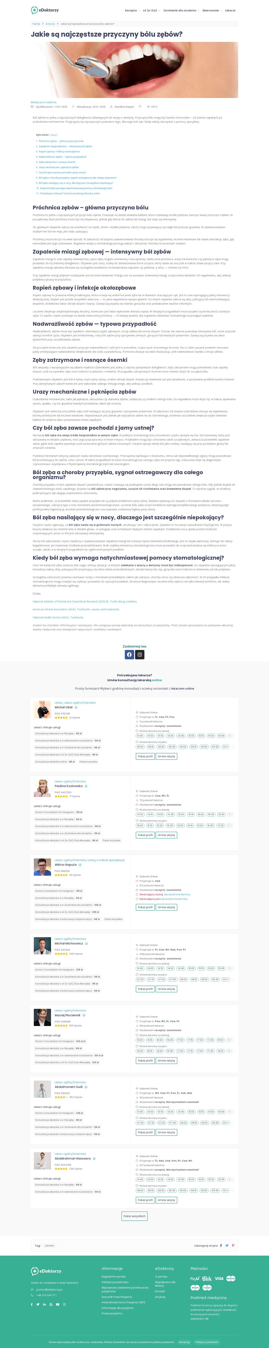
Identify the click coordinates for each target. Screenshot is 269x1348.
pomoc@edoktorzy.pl (46, 1289)
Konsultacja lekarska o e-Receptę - (58, 733)
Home (36, 24)
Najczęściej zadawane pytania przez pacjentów (125, 1289)
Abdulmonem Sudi (69, 1087)
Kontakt (160, 1291)
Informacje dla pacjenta (117, 1308)
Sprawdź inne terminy (177, 894)
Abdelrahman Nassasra (73, 1158)
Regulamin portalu (114, 1276)
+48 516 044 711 (44, 1295)
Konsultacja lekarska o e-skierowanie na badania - (68, 740)
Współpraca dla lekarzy (165, 1284)
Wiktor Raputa (66, 865)
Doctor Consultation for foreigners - (58, 812)
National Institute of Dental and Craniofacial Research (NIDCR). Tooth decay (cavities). (85, 601)
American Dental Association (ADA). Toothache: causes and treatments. (76, 609)
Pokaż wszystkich (135, 1216)
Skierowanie (210, 10)
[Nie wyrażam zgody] (264, 1342)
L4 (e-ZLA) (150, 10)
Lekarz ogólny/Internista (79, 703)
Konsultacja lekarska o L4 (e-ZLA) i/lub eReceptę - (66, 754)
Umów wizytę (166, 756)
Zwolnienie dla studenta (179, 10)
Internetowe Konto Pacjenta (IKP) (123, 1302)
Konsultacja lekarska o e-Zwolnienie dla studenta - (67, 747)
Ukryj (53, 135)
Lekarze (230, 10)
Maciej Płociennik (68, 1015)
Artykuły (50, 24)
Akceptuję (184, 1342)
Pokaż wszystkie (88, 761)
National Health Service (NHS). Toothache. (58, 617)
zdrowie (49, 1245)
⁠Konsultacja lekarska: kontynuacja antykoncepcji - (67, 919)
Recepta (131, 10)
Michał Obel (63, 707)
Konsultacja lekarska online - (55, 761)
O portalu (161, 1276)
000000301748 (199, 1319)
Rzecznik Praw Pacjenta (117, 1297)
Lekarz (59, 703)
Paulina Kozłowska (69, 786)
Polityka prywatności (115, 1282)
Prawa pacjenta (112, 1313)
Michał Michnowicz (69, 943)
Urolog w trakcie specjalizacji (105, 860)
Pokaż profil (145, 756)
